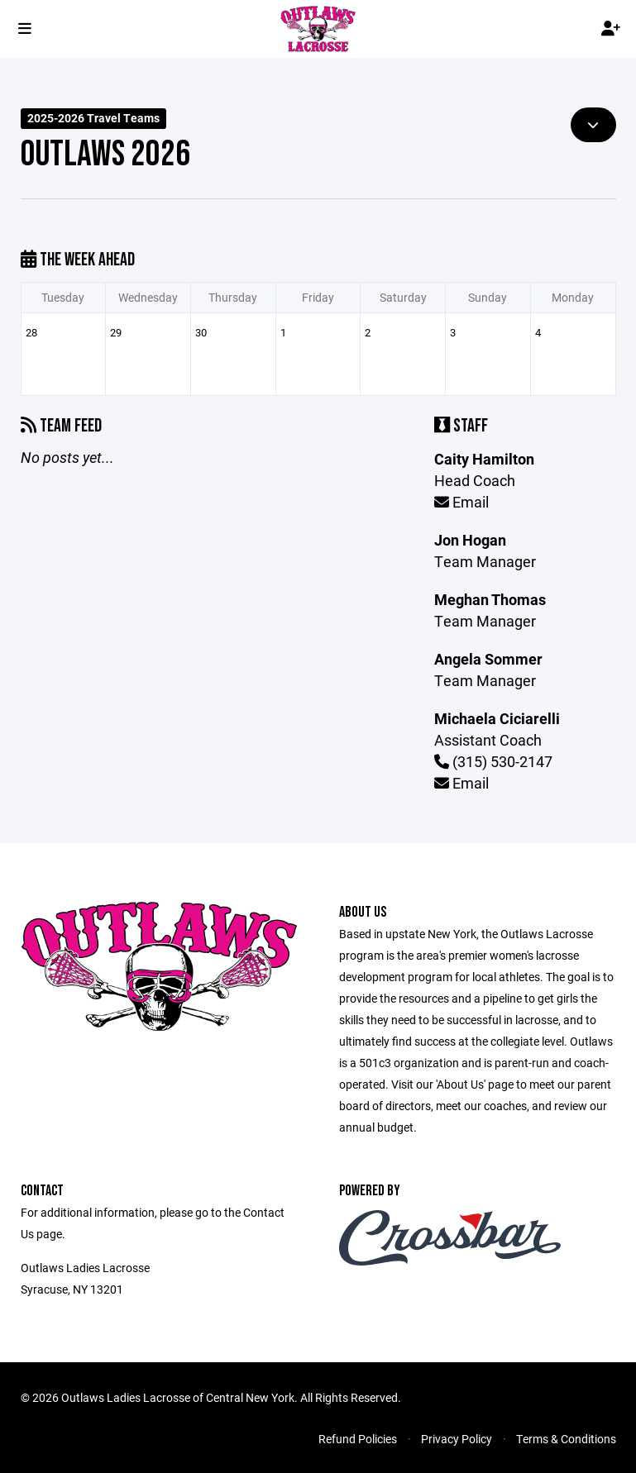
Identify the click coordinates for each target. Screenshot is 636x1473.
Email (461, 502)
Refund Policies (357, 1439)
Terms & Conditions (566, 1439)
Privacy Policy (456, 1439)
